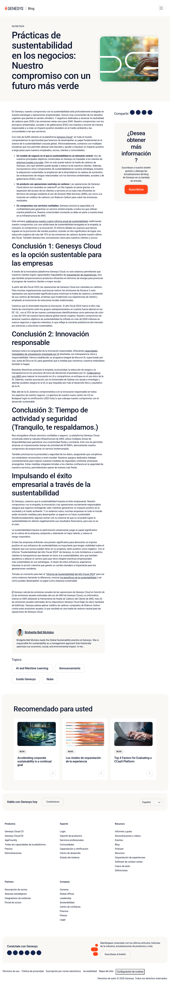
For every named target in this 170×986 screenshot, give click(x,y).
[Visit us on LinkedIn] (9, 952)
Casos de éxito (122, 866)
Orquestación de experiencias (130, 857)
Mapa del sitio (106, 971)
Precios (8, 848)
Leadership (65, 898)
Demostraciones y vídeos (128, 835)
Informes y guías (123, 831)
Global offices (67, 893)
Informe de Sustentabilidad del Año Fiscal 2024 (70, 574)
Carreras (64, 889)
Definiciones (121, 870)
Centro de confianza (70, 906)
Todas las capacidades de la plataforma (25, 844)
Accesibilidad (90, 971)
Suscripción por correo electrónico (63, 971)
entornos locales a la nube (29, 162)
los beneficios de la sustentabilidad (78, 577)
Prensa (63, 915)
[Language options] (151, 802)
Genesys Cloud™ (65, 137)
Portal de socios (13, 902)
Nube (50, 679)
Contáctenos (52, 801)
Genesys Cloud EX (14, 835)
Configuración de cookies (130, 971)
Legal (62, 919)
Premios (64, 911)
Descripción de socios (16, 889)
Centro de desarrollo (70, 853)
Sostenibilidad (67, 902)
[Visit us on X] (21, 952)
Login (63, 831)
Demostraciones (13, 853)
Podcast (119, 848)
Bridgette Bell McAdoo (39, 632)
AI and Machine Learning (32, 668)
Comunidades (67, 844)
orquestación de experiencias (81, 274)
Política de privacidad (33, 971)
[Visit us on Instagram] (15, 952)
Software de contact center (129, 861)
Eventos (119, 840)
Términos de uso (10, 971)
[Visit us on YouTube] (33, 952)
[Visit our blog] (39, 952)
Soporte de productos (71, 835)
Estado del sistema (69, 857)
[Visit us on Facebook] (27, 952)
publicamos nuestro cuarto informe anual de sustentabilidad (57, 221)
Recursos (119, 853)
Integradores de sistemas (18, 898)
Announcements (69, 668)
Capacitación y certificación (74, 848)
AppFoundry (11, 840)
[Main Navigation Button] (161, 8)
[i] (56, 187)
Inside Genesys (26, 679)
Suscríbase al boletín (115, 954)
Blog (117, 844)
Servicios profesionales (72, 840)
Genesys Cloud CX (14, 831)
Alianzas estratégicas (16, 893)
